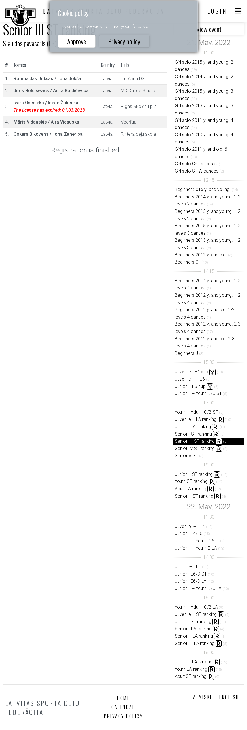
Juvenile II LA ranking (195, 419)
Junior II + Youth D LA (196, 548)
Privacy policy (124, 41)
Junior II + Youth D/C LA (198, 588)
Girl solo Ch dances (194, 163)
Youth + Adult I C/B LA (196, 607)
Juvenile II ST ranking (196, 614)
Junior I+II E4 (188, 566)
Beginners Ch (187, 262)
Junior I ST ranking (193, 621)
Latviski (201, 697)
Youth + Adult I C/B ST (196, 412)
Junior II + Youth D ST (196, 541)
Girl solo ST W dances (196, 171)
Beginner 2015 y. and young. (203, 189)
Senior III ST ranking (195, 441)
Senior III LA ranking (194, 643)
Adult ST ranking (190, 676)
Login (217, 11)
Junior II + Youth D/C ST (198, 393)
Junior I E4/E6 (188, 533)
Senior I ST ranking (193, 434)
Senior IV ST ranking (195, 448)
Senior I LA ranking (193, 628)
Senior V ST (186, 455)
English (229, 697)
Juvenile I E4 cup (191, 371)
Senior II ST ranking (194, 496)
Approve (76, 41)
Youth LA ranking (191, 669)
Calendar (123, 707)
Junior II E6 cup (190, 386)
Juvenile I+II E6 (190, 379)
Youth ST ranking (191, 481)
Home (123, 698)
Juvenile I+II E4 (190, 526)
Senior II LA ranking (194, 636)
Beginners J (186, 353)
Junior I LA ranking (193, 426)
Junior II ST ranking (194, 474)
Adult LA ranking (190, 488)
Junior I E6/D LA (190, 581)
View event (208, 29)
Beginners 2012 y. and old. (201, 255)
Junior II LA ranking (193, 662)
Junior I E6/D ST (191, 574)
